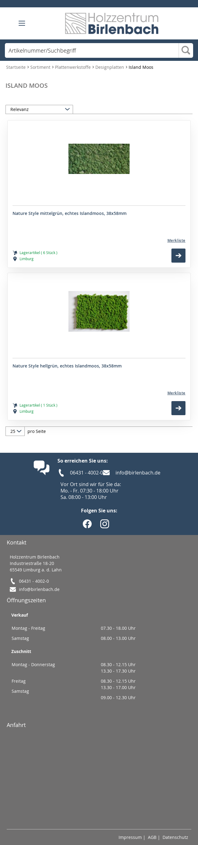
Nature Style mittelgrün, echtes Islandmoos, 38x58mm (70, 213)
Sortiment (41, 67)
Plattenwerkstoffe (73, 67)
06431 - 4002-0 (86, 472)
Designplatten (110, 67)
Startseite (16, 67)
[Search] (186, 50)
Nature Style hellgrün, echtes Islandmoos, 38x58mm (67, 366)
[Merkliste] (99, 240)
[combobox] (91, 50)
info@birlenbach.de (138, 472)
